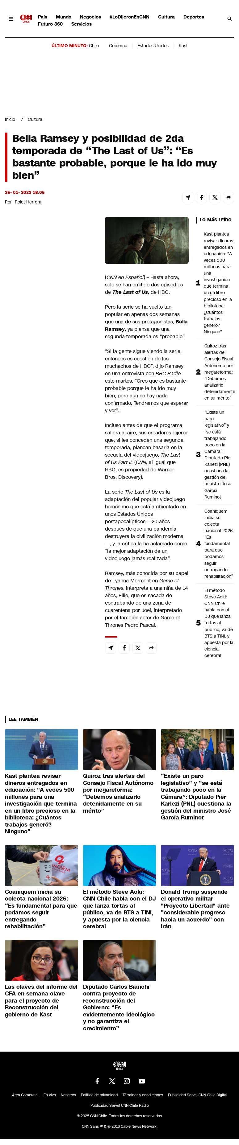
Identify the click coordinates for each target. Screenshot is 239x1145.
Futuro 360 (50, 24)
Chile (94, 46)
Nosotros (68, 1095)
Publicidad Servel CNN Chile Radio (119, 1105)
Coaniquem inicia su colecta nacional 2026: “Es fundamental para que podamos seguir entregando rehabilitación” (219, 543)
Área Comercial (25, 1095)
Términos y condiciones (143, 1095)
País (42, 17)
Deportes (193, 17)
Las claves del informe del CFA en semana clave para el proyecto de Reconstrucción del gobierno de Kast (41, 1001)
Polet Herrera (28, 202)
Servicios (81, 24)
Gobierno (118, 46)
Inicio (10, 119)
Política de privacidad (99, 1095)
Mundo (63, 17)
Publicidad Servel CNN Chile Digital (197, 1095)
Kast (183, 46)
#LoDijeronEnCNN (129, 17)
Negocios (90, 17)
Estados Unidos (153, 46)
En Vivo (50, 1095)
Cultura (166, 17)
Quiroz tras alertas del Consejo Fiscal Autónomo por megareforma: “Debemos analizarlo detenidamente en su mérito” (219, 372)
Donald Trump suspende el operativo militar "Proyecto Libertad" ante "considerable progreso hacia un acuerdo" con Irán (195, 909)
